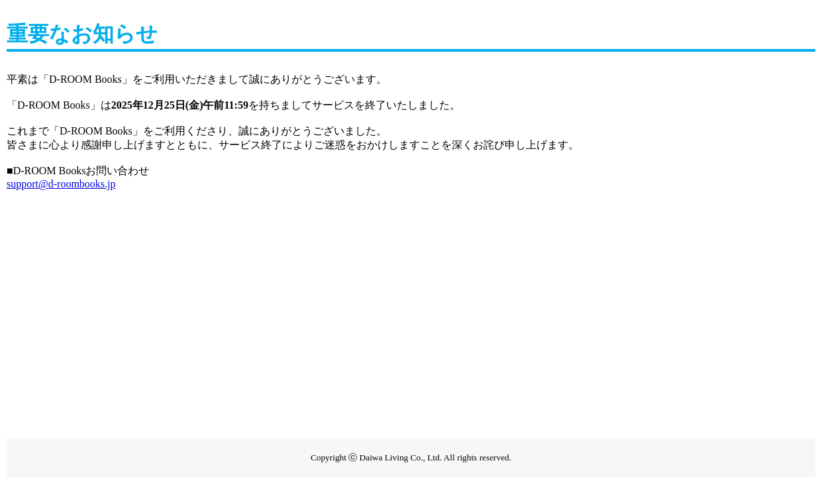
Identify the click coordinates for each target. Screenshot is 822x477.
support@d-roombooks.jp (61, 183)
